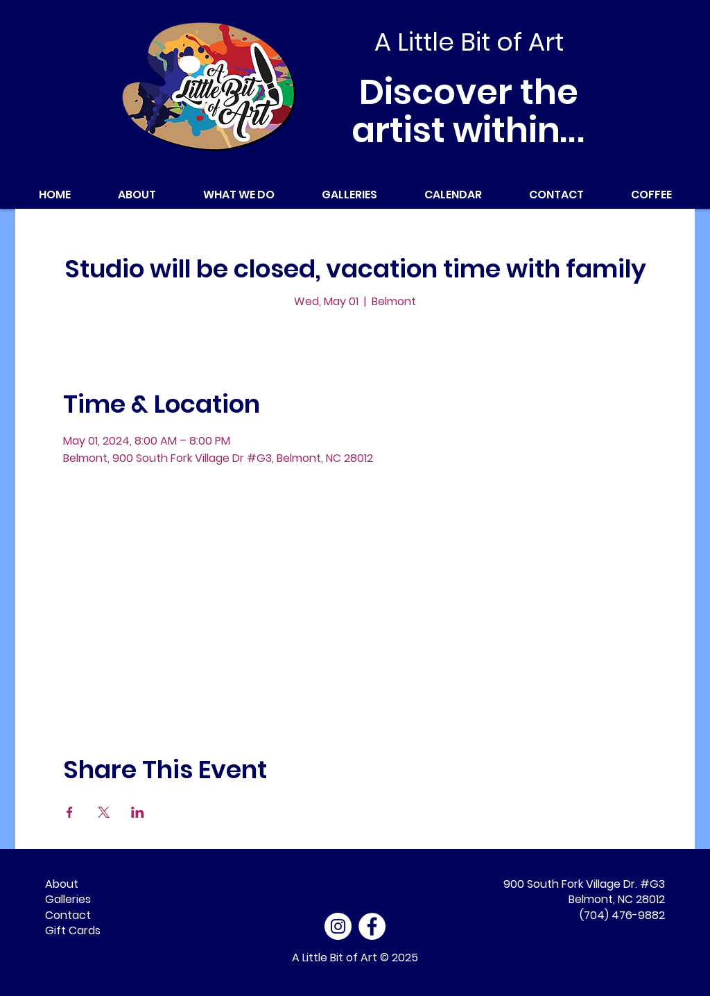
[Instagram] (338, 926)
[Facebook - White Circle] (372, 926)
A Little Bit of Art (334, 957)
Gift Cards (73, 930)
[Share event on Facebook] (69, 812)
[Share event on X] (103, 812)
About (61, 884)
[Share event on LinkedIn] (137, 812)
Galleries (68, 899)
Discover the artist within (469, 111)
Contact (68, 915)
